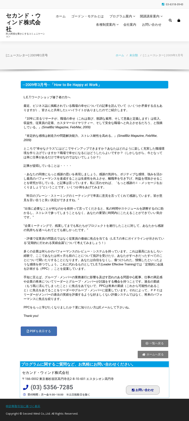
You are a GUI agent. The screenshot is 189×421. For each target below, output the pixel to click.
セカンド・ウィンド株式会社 (23, 22)
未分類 (133, 55)
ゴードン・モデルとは (87, 16)
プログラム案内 (120, 16)
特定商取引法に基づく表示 (23, 406)
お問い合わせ (151, 24)
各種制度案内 (105, 24)
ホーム (61, 16)
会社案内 (129, 24)
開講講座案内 (149, 16)
